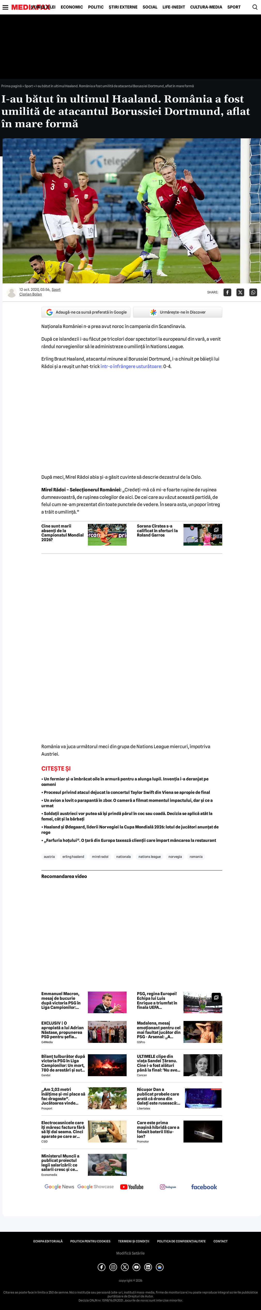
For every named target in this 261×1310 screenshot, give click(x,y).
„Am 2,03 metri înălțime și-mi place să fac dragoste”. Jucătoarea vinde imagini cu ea (63, 1096)
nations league (150, 856)
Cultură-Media (206, 7)
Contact (220, 1241)
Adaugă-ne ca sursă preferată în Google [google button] (86, 312)
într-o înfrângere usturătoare (131, 366)
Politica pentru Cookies (90, 1241)
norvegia (175, 856)
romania (196, 856)
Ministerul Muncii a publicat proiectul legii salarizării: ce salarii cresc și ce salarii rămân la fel (60, 1163)
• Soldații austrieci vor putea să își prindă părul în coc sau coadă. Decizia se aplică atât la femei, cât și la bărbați (126, 816)
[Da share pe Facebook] (227, 292)
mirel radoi (100, 856)
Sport (234, 7)
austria (49, 856)
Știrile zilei (43, 7)
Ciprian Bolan (30, 294)
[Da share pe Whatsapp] (253, 292)
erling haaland (73, 856)
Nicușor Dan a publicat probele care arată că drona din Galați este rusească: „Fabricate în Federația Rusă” (158, 1096)
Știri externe (123, 7)
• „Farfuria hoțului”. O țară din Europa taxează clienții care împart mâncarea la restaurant (128, 840)
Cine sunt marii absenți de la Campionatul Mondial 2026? (62, 533)
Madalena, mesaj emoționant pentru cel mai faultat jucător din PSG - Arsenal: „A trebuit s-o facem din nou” (159, 1030)
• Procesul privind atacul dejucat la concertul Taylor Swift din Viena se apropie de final (125, 792)
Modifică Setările (130, 1253)
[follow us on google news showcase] (96, 1187)
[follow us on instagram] (168, 1187)
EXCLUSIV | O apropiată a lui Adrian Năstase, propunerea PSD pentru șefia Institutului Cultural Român (62, 1030)
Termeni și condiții (133, 1241)
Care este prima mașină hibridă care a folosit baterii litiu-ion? (158, 1130)
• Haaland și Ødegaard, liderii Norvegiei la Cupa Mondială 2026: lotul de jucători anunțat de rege (130, 830)
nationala (123, 856)
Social (150, 7)
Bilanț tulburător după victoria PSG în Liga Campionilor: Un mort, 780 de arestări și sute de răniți (63, 1063)
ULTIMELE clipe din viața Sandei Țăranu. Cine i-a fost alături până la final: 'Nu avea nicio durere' (158, 1063)
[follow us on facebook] (204, 1187)
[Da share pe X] (240, 292)
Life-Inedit (174, 7)
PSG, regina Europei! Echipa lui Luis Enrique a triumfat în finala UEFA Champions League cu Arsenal (158, 1001)
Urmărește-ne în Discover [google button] (178, 312)
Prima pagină (11, 86)
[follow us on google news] (59, 1187)
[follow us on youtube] (132, 1187)
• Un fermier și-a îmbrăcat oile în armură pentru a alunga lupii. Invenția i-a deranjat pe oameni (125, 782)
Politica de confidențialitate (181, 1241)
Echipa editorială (48, 1241)
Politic (96, 7)
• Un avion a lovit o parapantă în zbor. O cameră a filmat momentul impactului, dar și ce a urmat (127, 803)
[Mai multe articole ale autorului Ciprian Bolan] (11, 292)
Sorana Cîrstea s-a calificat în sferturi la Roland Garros (157, 531)
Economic (72, 7)
